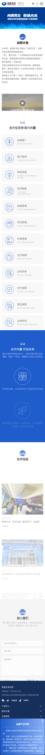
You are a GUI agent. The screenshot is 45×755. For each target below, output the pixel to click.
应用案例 (5, 716)
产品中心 (5, 706)
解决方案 (5, 711)
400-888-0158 (31, 630)
